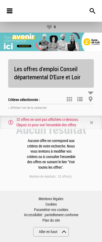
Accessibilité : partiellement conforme (51, 215)
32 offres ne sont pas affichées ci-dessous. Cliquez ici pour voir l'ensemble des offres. (47, 122)
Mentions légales (51, 199)
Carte (90, 99)
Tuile (69, 99)
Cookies (51, 204)
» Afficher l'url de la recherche (27, 108)
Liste (80, 99)
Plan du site (51, 220)
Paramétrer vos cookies (51, 210)
